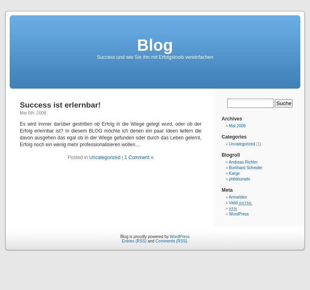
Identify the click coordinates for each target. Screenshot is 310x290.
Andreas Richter (243, 162)
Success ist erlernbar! (60, 105)
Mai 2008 (237, 126)
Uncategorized (104, 157)
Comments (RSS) (171, 241)
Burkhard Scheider (245, 168)
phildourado (239, 179)
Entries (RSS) (134, 241)
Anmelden (238, 197)
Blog (155, 45)
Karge (234, 173)
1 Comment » (138, 157)
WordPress (239, 214)
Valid (240, 203)
